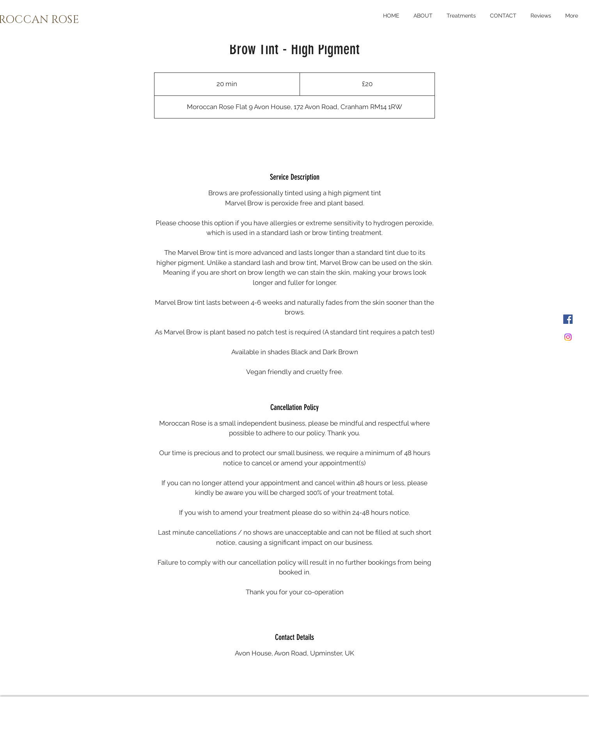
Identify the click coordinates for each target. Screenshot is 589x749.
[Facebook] (568, 319)
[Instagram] (568, 337)
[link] (294, 139)
